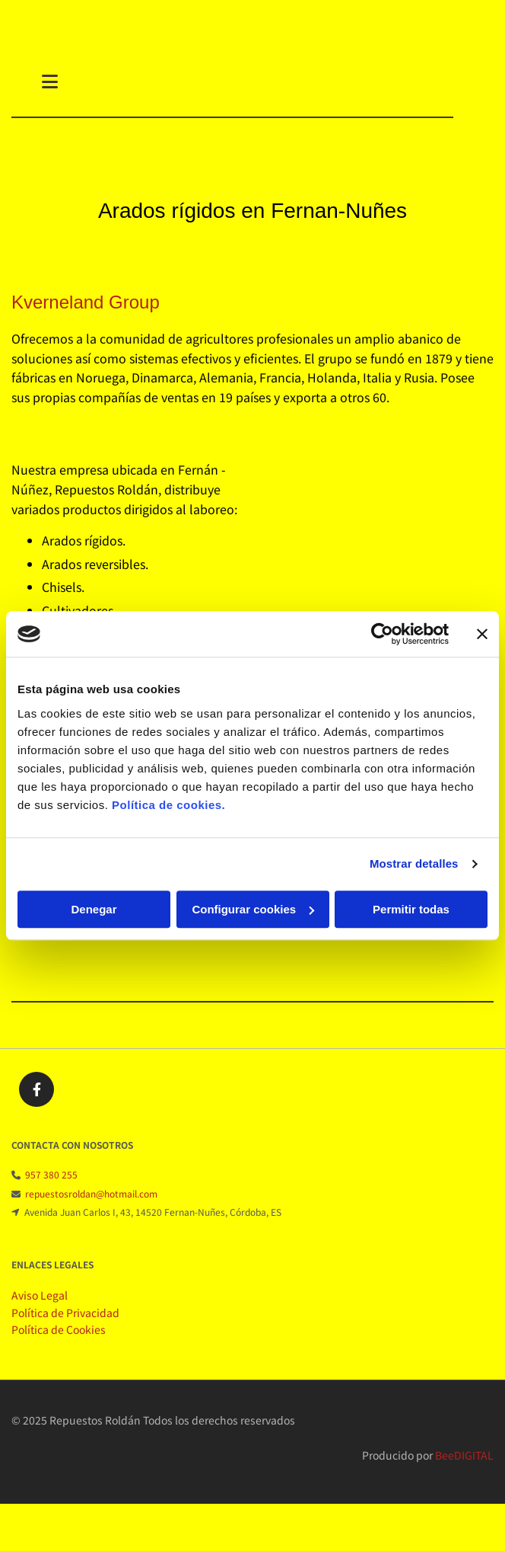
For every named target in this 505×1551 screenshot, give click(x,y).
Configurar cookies (253, 909)
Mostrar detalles (414, 863)
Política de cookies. (168, 804)
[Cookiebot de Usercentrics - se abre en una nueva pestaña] (382, 633)
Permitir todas (411, 909)
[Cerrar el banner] (482, 633)
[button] (243, 83)
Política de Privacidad (65, 1323)
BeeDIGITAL (464, 1465)
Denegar (93, 909)
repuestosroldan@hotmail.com (91, 1204)
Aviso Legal (39, 1305)
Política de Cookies (58, 1340)
